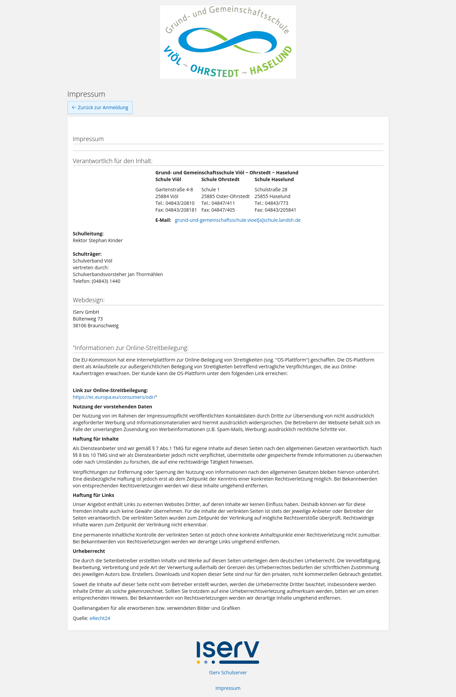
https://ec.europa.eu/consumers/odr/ (114, 397)
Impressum (228, 688)
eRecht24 (100, 618)
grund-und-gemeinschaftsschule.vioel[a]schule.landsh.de (238, 220)
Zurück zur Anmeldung (100, 107)
